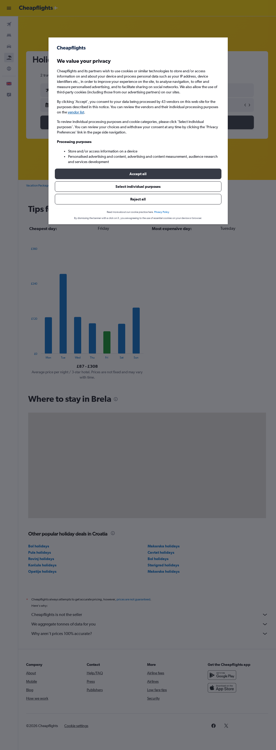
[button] (138, 174)
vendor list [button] (76, 112)
